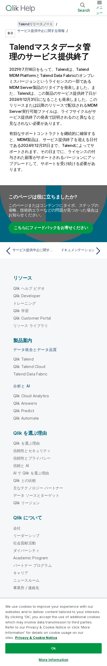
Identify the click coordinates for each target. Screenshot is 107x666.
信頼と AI (21, 465)
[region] (53, 632)
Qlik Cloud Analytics (31, 396)
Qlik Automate (26, 418)
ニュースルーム (26, 580)
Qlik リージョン (26, 502)
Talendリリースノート (35, 24)
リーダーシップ (26, 535)
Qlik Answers (25, 403)
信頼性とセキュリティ (32, 450)
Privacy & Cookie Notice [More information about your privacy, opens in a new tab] (36, 637)
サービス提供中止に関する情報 (41, 30)
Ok (53, 648)
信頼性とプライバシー (32, 458)
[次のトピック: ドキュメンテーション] (79, 250)
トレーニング (24, 303)
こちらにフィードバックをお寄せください (51, 227)
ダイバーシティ (26, 550)
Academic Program (30, 558)
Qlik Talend (23, 359)
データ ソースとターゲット (36, 495)
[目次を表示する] (11, 24)
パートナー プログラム (32, 565)
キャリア (20, 572)
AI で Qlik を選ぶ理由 (31, 473)
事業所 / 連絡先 (26, 587)
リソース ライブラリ (30, 325)
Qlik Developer (26, 295)
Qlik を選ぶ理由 (26, 443)
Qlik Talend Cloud (29, 366)
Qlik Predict (23, 410)
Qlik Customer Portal (32, 318)
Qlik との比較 (24, 480)
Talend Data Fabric (30, 374)
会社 (17, 528)
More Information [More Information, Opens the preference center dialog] (53, 659)
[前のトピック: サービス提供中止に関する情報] (28, 250)
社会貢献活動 (24, 543)
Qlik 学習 (21, 310)
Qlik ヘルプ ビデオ (29, 288)
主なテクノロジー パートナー (38, 488)
